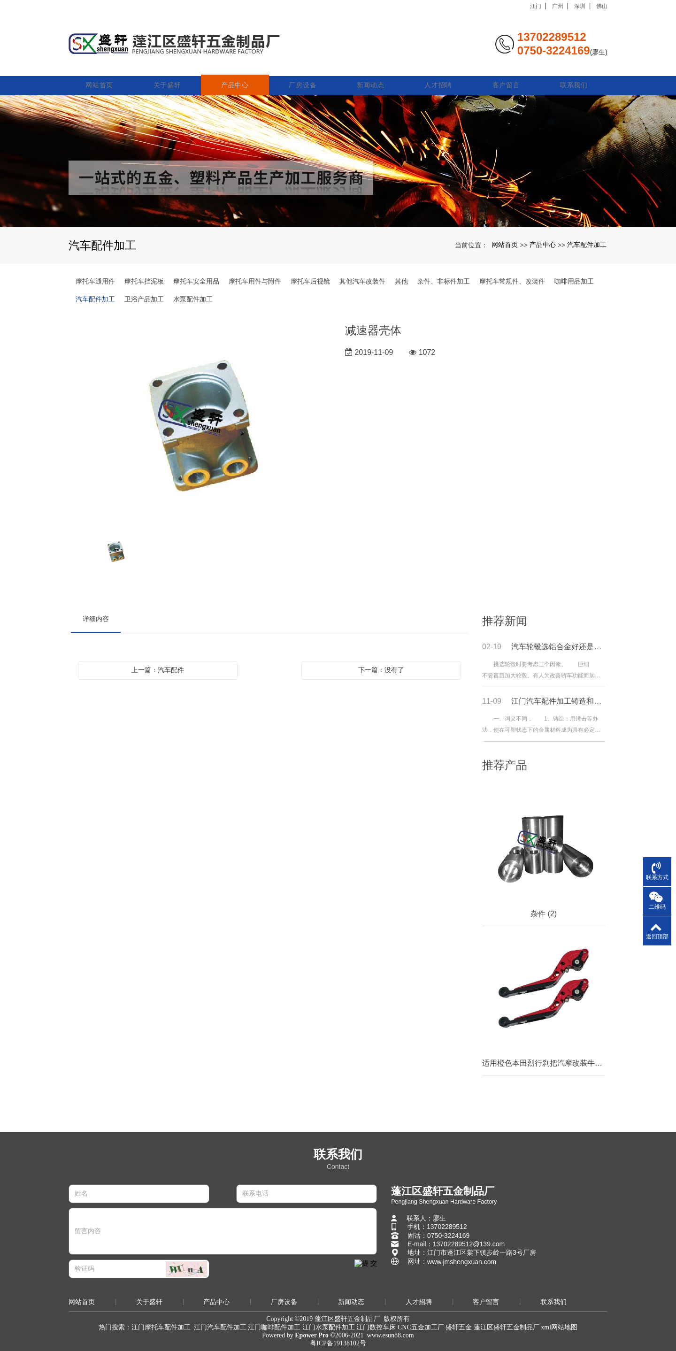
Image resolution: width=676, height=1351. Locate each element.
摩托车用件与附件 (255, 281)
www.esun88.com (390, 1335)
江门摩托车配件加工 (161, 1327)
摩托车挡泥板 (144, 281)
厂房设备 (304, 76)
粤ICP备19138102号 (338, 1343)
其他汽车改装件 (362, 281)
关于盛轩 (170, 76)
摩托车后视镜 (310, 281)
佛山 (601, 6)
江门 (535, 6)
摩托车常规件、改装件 (512, 281)
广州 (557, 6)
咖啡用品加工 (574, 281)
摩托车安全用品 (196, 281)
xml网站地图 (559, 1327)
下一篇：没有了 (381, 670)
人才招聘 (439, 76)
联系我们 (574, 76)
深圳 (579, 6)
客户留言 (506, 76)
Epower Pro (311, 1335)
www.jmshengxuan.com (461, 1262)
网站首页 (102, 76)
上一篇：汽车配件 (157, 670)
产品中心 (237, 76)
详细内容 (96, 618)
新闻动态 (371, 76)
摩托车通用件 (95, 281)
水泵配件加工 (193, 299)
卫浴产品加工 (144, 299)
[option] (201, 424)
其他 (401, 281)
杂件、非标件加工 (443, 281)
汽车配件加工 (587, 244)
